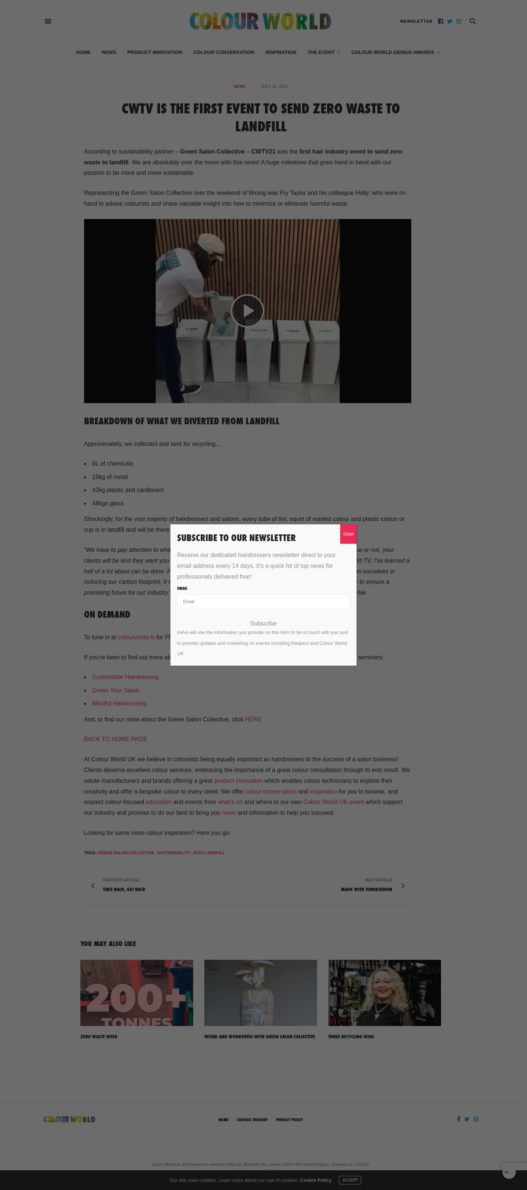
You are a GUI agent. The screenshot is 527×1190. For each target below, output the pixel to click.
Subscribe (263, 624)
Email (182, 588)
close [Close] (348, 534)
